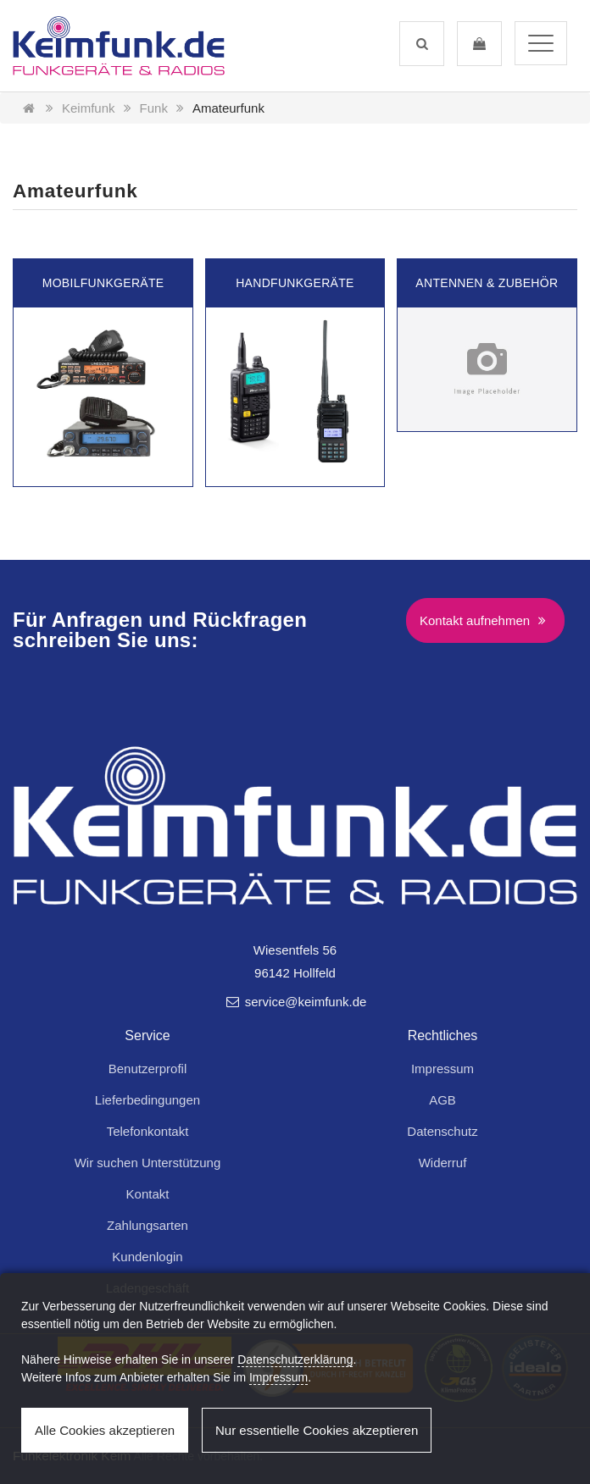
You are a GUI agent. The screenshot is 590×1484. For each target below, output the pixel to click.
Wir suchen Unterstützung (148, 1162)
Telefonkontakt (148, 1131)
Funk (154, 108)
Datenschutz (442, 1131)
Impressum (442, 1068)
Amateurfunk (228, 108)
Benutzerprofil (148, 1068)
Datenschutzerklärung (295, 1359)
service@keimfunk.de (295, 1001)
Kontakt (148, 1194)
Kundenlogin (147, 1256)
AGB (442, 1100)
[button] (421, 43)
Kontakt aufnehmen (485, 620)
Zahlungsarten (147, 1225)
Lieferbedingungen (147, 1100)
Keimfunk (88, 108)
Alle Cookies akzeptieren (105, 1430)
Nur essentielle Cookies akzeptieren (316, 1430)
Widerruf (443, 1162)
